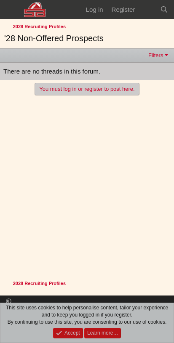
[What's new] (147, 9)
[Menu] (11, 9)
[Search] (164, 9)
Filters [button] (155, 55)
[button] (8, 302)
